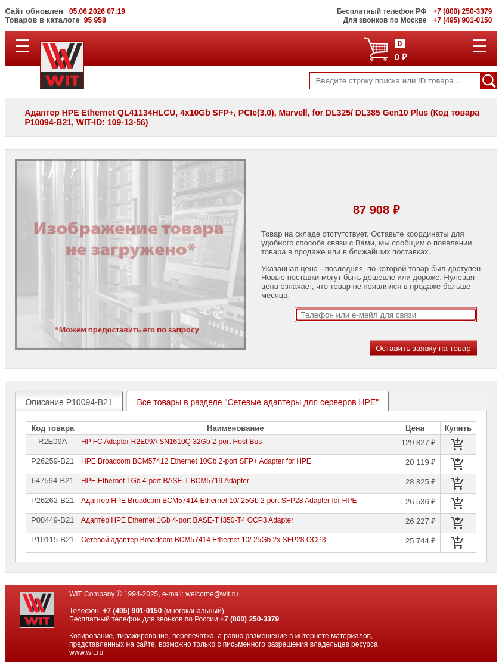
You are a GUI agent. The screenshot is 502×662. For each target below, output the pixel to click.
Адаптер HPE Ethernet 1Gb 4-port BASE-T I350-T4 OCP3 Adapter (187, 520)
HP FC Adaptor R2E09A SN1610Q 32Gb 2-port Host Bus (171, 441)
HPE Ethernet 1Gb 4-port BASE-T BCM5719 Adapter (165, 481)
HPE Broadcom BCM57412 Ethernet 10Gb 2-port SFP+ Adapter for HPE (196, 461)
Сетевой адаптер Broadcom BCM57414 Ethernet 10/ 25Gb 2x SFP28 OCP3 (203, 540)
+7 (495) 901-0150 (132, 611)
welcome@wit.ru (211, 594)
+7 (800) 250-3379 (249, 619)
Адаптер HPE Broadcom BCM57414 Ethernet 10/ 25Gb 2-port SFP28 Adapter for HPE (219, 500)
